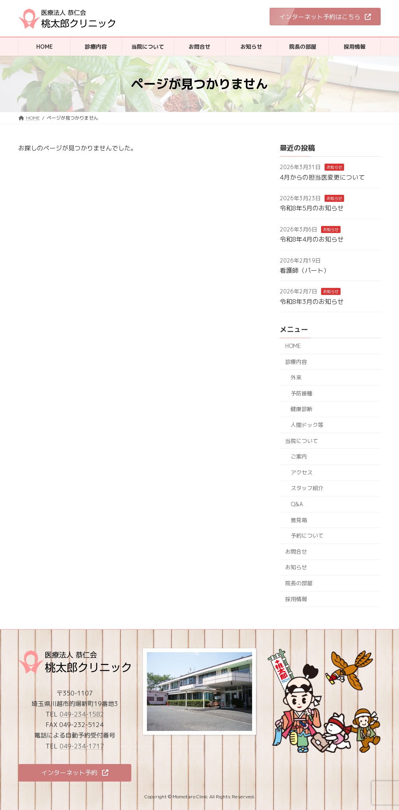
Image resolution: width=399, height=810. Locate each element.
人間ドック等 (307, 425)
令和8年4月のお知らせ (312, 239)
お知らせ (334, 167)
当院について (301, 441)
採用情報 (296, 599)
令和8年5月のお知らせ (312, 208)
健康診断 (301, 409)
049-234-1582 (82, 714)
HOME (293, 345)
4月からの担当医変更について (322, 177)
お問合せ (296, 551)
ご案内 (299, 456)
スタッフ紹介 (307, 488)
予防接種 (301, 393)
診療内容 (296, 361)
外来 (296, 377)
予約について (307, 535)
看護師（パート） (305, 270)
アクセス (301, 472)
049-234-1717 (82, 745)
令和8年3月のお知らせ (312, 301)
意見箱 (299, 520)
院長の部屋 (298, 583)
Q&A (297, 504)
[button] (325, 16)
